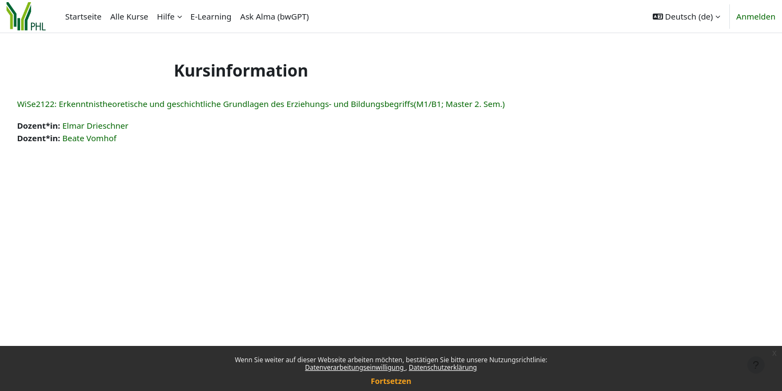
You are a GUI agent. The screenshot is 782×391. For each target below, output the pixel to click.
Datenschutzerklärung (443, 367)
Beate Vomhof (113, 138)
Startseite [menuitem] (83, 16)
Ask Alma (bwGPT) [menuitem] (274, 16)
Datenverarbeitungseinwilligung (355, 367)
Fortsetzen (391, 381)
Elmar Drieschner (119, 125)
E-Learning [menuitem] (211, 16)
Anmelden (755, 16)
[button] (686, 16)
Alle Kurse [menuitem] (129, 16)
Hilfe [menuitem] (165, 16)
